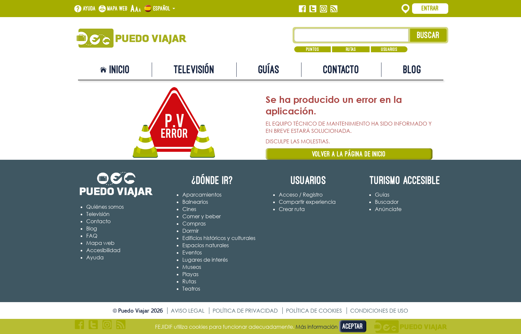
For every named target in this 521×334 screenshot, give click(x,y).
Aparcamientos (201, 194)
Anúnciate (388, 209)
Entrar (430, 8)
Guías (268, 69)
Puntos (312, 49)
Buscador (387, 202)
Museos (191, 267)
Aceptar (352, 326)
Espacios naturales (205, 245)
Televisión (194, 69)
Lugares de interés (205, 259)
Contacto (341, 69)
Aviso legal (187, 310)
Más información (317, 326)
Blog (412, 69)
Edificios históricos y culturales (218, 238)
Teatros (191, 288)
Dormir (190, 230)
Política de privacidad (245, 310)
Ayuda (89, 8)
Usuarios (389, 49)
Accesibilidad (103, 250)
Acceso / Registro (301, 194)
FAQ (91, 235)
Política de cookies (314, 310)
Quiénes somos (105, 206)
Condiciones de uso (379, 310)
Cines (189, 209)
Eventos (192, 252)
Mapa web (117, 8)
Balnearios (195, 202)
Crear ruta (292, 209)
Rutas (351, 49)
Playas (190, 274)
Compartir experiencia (307, 202)
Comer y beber (201, 216)
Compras (194, 223)
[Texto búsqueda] (351, 35)
